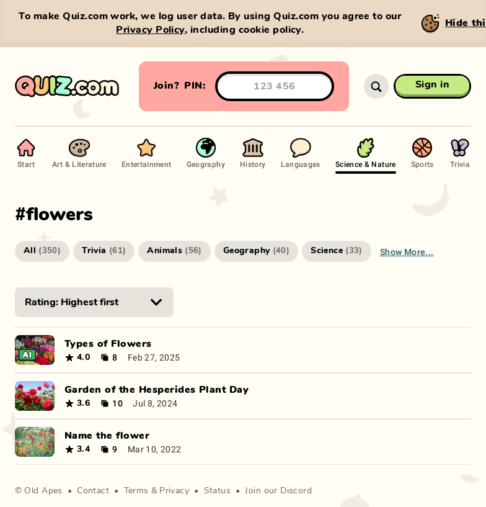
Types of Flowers (108, 344)
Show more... (407, 252)
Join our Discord (278, 491)
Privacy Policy (150, 30)
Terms (136, 491)
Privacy (174, 491)
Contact (93, 491)
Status (217, 491)
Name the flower (106, 436)
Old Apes (43, 491)
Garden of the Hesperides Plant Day (156, 390)
